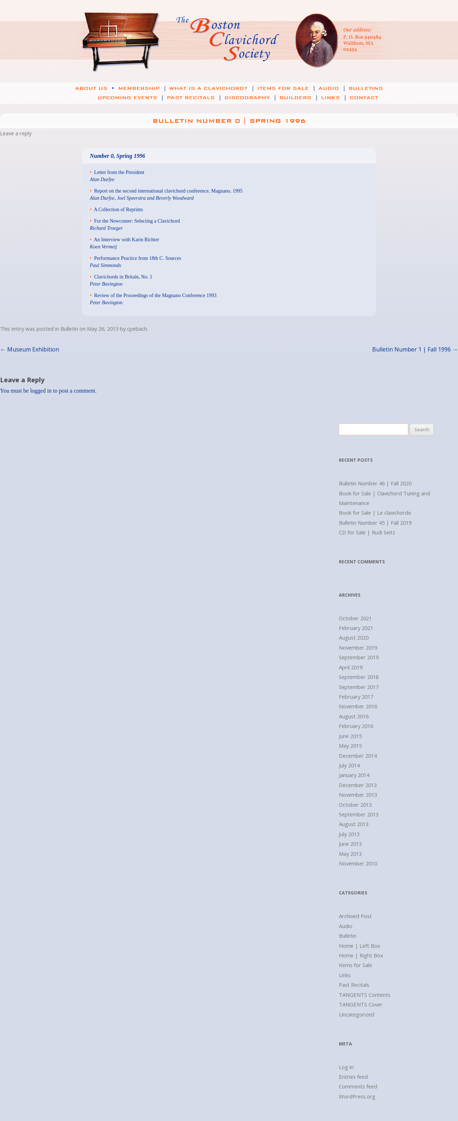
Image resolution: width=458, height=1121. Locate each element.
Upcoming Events (122, 97)
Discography (251, 97)
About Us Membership (121, 88)
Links (334, 97)
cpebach (137, 328)
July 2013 (349, 834)
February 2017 (356, 696)
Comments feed (358, 1086)
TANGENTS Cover (361, 1004)
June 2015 (350, 735)
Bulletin (69, 328)
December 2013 (358, 784)
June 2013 (350, 843)
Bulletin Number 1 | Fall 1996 (415, 349)
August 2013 (354, 824)
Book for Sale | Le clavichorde (375, 512)
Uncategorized (356, 1014)
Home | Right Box (361, 955)
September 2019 (359, 657)
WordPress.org (357, 1096)
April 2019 (350, 667)
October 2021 (355, 618)
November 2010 (358, 863)
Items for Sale (287, 88)
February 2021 (356, 627)
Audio (332, 88)
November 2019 (358, 647)
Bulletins (366, 88)
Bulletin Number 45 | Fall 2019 (375, 522)
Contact (364, 98)
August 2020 (354, 637)
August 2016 (354, 716)
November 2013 (358, 794)
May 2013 (350, 853)
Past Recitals (195, 97)
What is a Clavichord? (212, 88)
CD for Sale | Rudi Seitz (367, 532)
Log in (346, 1067)
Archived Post (355, 915)
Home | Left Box (359, 945)
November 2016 (358, 706)
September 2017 (359, 686)
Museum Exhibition (29, 349)
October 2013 (355, 804)
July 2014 (349, 765)
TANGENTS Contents (364, 994)
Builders (299, 97)
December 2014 (358, 755)
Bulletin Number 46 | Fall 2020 (375, 483)
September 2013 (359, 814)
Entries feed (353, 1076)
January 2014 (354, 774)
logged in (41, 391)
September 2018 (359, 676)
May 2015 (350, 745)
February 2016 (356, 725)
